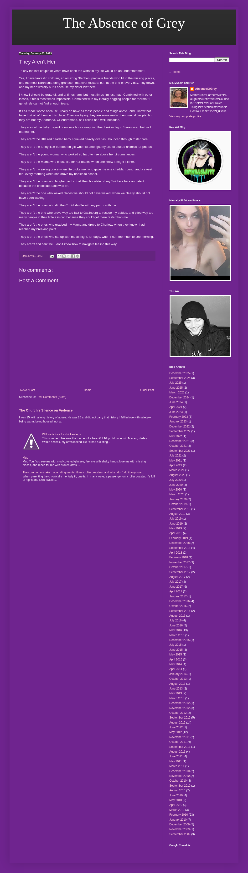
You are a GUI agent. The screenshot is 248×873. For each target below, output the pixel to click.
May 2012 (175, 732)
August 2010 (177, 790)
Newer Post (27, 390)
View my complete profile (185, 116)
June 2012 (176, 727)
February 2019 (178, 538)
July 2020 (175, 479)
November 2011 (179, 737)
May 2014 (175, 664)
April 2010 (175, 805)
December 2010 (179, 771)
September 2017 (180, 572)
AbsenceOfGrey (206, 88)
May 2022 (175, 436)
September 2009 (180, 834)
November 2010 (179, 776)
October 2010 (178, 780)
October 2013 (178, 678)
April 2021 (175, 465)
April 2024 (175, 407)
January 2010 (178, 819)
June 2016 (176, 625)
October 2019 (178, 504)
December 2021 (179, 441)
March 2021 (176, 470)
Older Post (147, 390)
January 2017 (178, 596)
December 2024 (179, 397)
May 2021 (175, 460)
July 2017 (175, 581)
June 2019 (176, 523)
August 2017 (177, 577)
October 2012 (178, 712)
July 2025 (175, 382)
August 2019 (177, 514)
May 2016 (175, 630)
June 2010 (176, 795)
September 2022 (180, 431)
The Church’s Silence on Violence (46, 410)
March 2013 (176, 698)
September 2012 (180, 717)
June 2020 (176, 484)
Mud (25, 457)
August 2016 (177, 615)
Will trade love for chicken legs (61, 434)
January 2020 (178, 499)
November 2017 (179, 562)
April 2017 (175, 591)
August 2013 (177, 683)
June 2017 (176, 586)
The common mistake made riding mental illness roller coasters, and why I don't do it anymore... (83, 472)
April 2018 (175, 552)
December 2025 (179, 373)
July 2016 (175, 620)
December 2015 (179, 640)
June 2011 (176, 756)
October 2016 (178, 606)
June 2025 (176, 387)
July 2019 (175, 518)
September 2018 (180, 548)
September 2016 (180, 611)
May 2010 (175, 800)
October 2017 (178, 567)
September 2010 (180, 785)
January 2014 (178, 674)
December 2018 (179, 543)
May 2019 (175, 528)
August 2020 (177, 475)
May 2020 (175, 489)
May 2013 (175, 693)
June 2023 (176, 412)
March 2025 (176, 392)
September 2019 (180, 509)
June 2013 (176, 688)
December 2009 (179, 824)
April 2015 (175, 659)
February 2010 (178, 814)
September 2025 (180, 378)
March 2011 (176, 766)
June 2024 (176, 402)
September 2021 (180, 450)
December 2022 (179, 426)
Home (88, 390)
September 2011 (180, 747)
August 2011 (177, 751)
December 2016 (179, 601)
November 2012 (179, 708)
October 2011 (178, 742)
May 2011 (175, 761)
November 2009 (179, 829)
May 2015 (175, 654)
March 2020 (176, 494)
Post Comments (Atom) (51, 397)
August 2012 (177, 722)
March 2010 (176, 810)
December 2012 (179, 703)
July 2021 (175, 455)
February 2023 (178, 416)
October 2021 (178, 445)
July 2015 (175, 644)
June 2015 (176, 649)
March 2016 (176, 635)
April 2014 (175, 669)
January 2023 (178, 421)
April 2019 (175, 533)
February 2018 (178, 557)
